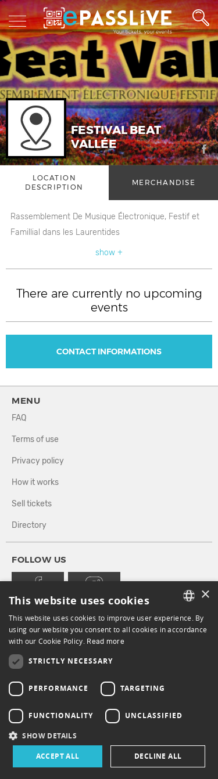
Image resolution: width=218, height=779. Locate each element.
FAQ (19, 418)
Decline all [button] (157, 756)
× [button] (205, 594)
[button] (109, 735)
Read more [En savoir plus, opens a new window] (105, 641)
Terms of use (35, 439)
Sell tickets (32, 504)
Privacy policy (38, 461)
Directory (29, 525)
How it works (35, 482)
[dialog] (109, 680)
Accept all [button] (58, 756)
